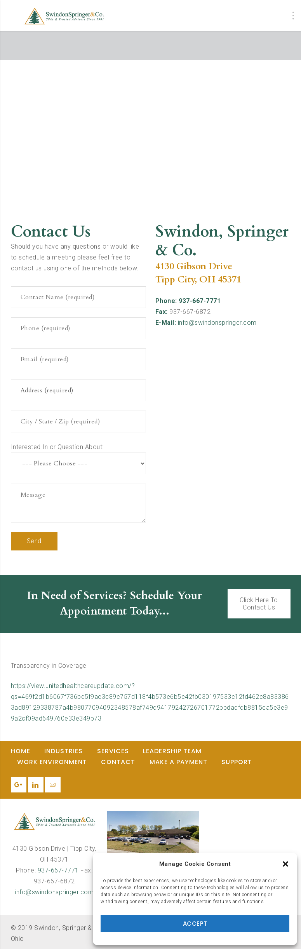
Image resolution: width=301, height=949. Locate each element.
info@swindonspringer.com (217, 322)
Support (236, 761)
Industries (63, 751)
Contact (118, 761)
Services (113, 751)
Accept (195, 923)
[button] (285, 864)
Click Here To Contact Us (259, 603)
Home (20, 751)
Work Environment (52, 761)
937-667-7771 (58, 870)
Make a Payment (178, 761)
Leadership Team (172, 751)
